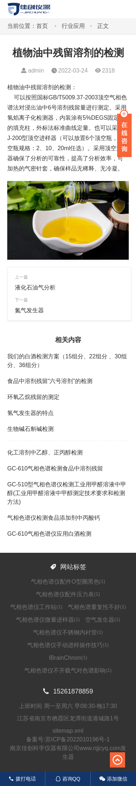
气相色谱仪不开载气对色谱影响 (67, 670)
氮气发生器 (29, 310)
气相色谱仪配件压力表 (68, 594)
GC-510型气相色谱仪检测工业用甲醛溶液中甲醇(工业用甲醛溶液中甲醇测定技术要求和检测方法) (66, 493)
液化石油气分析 (35, 287)
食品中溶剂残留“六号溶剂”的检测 (49, 381)
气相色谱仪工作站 (36, 607)
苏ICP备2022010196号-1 (77, 739)
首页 (42, 26)
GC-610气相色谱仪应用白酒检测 (49, 534)
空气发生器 (102, 620)
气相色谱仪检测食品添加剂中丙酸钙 (53, 518)
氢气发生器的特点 (30, 413)
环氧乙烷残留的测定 (33, 397)
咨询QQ (68, 779)
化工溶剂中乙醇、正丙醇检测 (45, 452)
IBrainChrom (68, 658)
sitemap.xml (68, 731)
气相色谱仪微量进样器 (48, 620)
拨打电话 (22, 779)
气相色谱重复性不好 (97, 607)
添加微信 (113, 779)
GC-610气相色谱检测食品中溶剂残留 (55, 468)
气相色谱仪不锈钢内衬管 (68, 632)
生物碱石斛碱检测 (30, 429)
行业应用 (73, 26)
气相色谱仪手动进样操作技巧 (67, 645)
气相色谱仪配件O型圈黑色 (68, 582)
